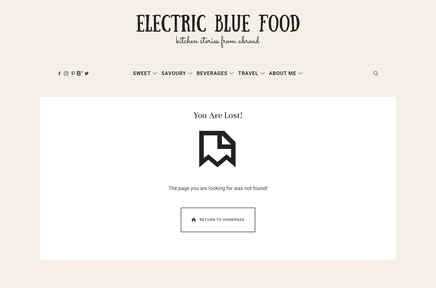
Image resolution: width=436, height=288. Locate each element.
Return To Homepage (217, 224)
